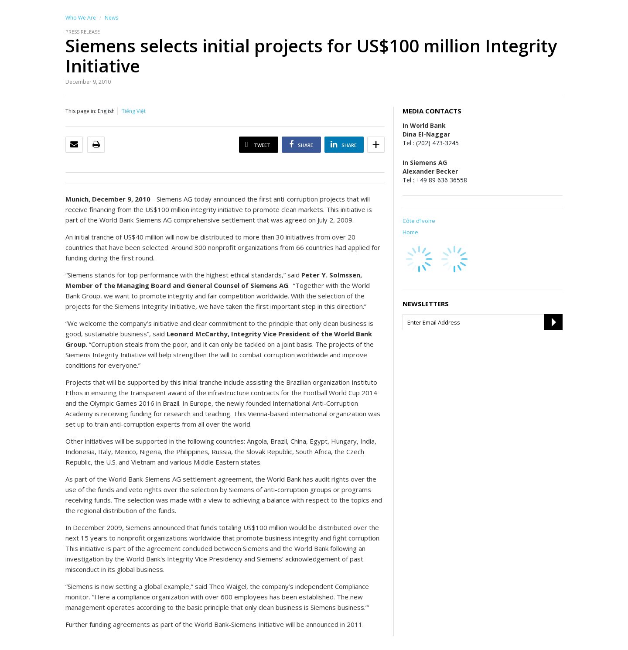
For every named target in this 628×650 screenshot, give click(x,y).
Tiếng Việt (134, 111)
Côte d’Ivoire (419, 221)
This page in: (80, 111)
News (111, 17)
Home (410, 232)
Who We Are (80, 17)
